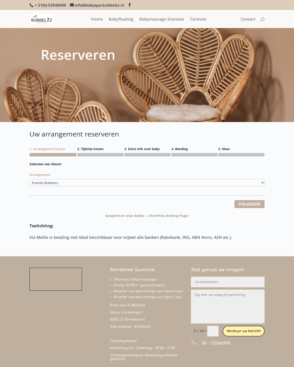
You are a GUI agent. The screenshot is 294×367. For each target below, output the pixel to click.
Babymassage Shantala (161, 19)
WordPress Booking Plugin (169, 215)
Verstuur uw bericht (244, 331)
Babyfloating (121, 19)
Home (97, 19)
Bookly (139, 215)
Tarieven (198, 19)
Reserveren (223, 19)
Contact (248, 19)
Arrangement (39, 175)
